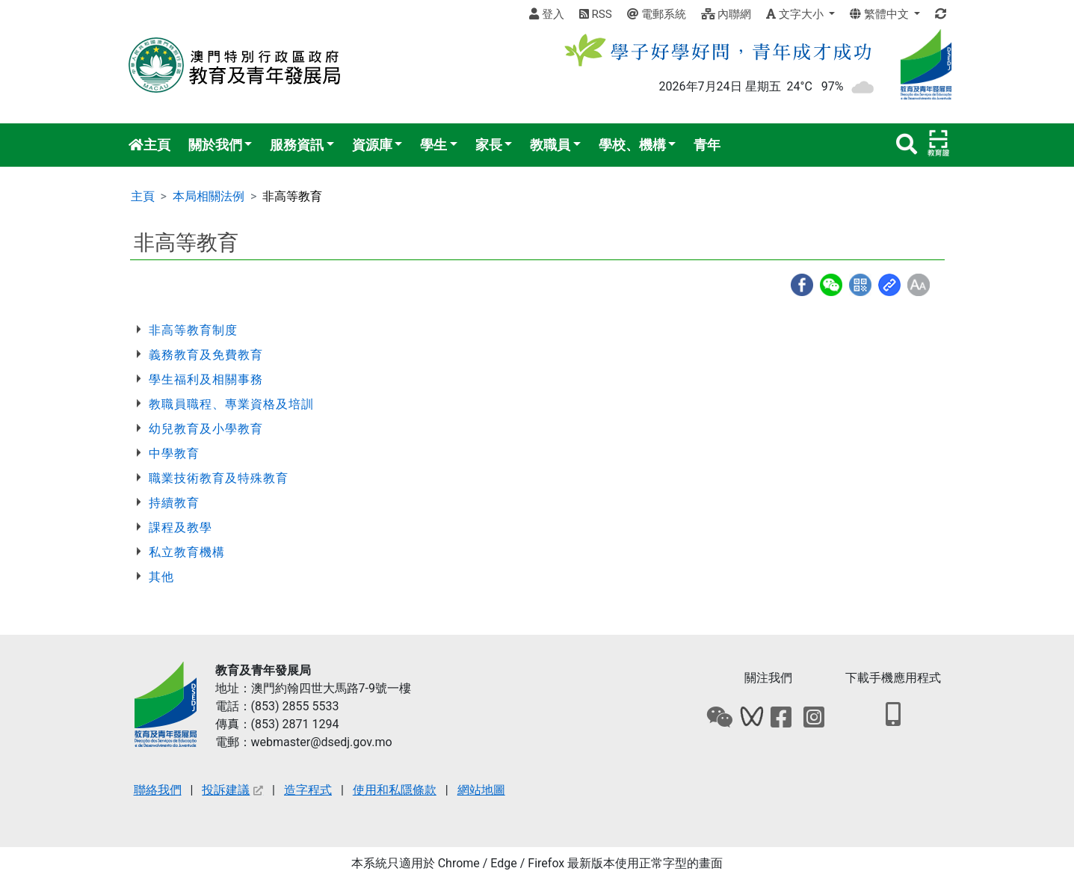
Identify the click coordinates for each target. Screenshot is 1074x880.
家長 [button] (488, 145)
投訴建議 (232, 790)
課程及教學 (180, 527)
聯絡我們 (158, 790)
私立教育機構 (187, 552)
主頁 (149, 145)
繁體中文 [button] (881, 14)
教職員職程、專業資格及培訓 (231, 404)
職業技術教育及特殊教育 (218, 478)
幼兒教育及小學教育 (206, 429)
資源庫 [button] (372, 145)
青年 (707, 145)
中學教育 (174, 453)
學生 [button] (433, 145)
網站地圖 (481, 790)
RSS (595, 14)
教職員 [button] (550, 145)
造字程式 (308, 790)
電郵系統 (656, 14)
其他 (161, 577)
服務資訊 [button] (297, 145)
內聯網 (726, 14)
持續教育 (174, 503)
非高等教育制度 (193, 330)
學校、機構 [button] (632, 145)
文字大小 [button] (796, 14)
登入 (546, 14)
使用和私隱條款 (394, 790)
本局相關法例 (208, 196)
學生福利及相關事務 (206, 379)
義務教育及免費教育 (206, 355)
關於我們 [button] (215, 145)
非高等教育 (292, 196)
